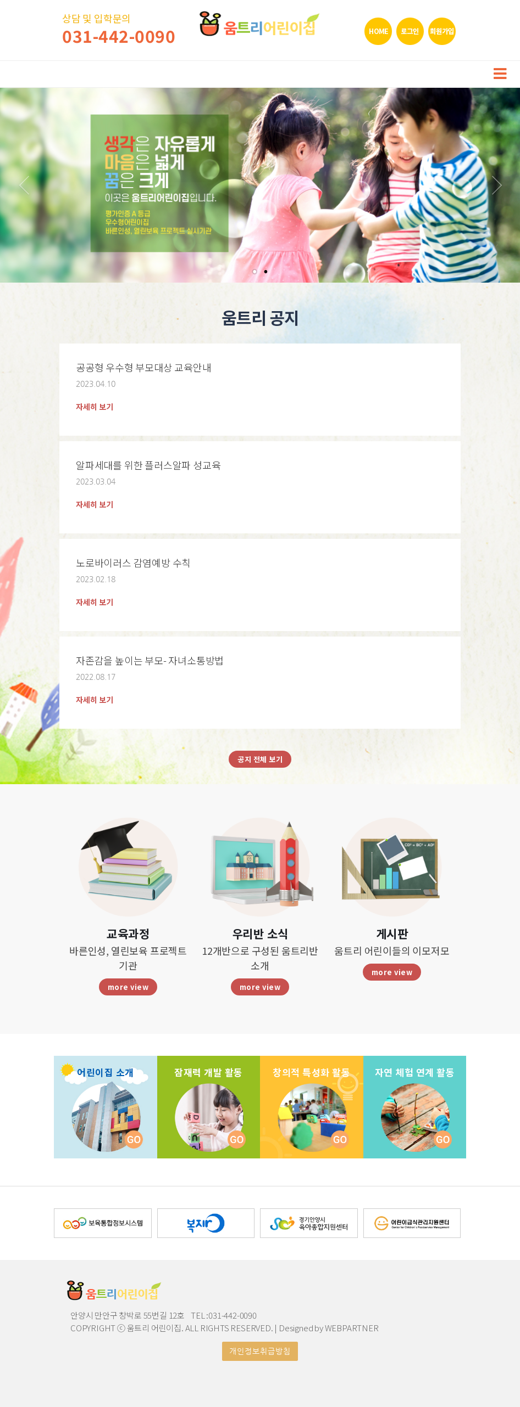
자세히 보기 (94, 406)
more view (128, 987)
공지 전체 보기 (260, 759)
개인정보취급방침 (260, 1351)
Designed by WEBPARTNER (329, 1327)
